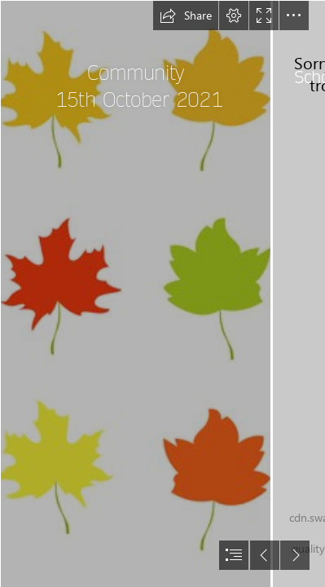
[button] (185, 15)
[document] (162, 293)
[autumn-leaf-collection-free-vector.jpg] (135, 293)
